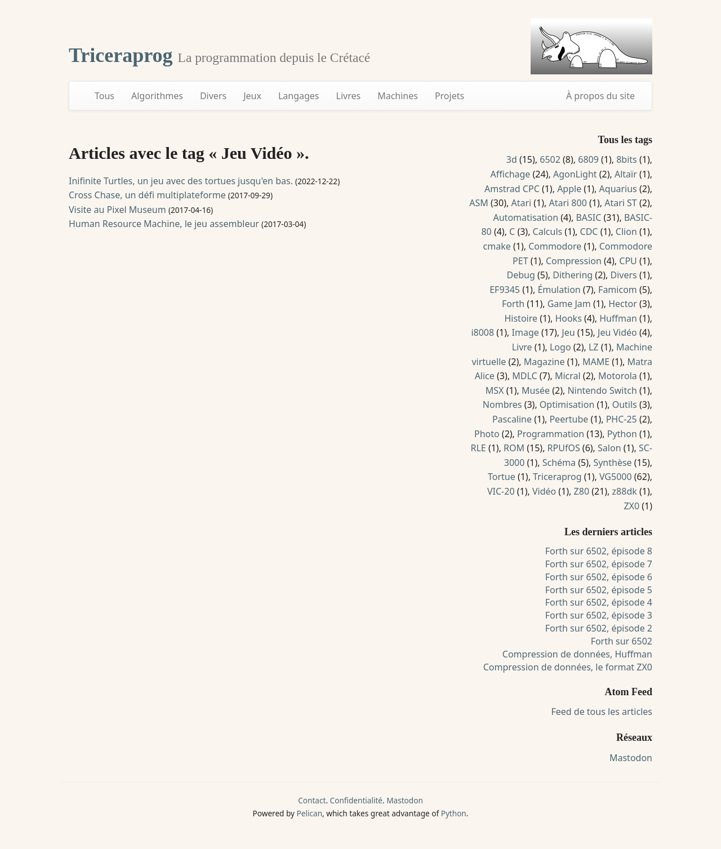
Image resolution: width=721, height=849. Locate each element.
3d (511, 159)
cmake (497, 246)
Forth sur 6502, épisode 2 (598, 628)
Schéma (559, 462)
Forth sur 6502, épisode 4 (598, 602)
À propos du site (600, 96)
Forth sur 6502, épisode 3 (598, 615)
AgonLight (575, 174)
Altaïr (626, 174)
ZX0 (631, 506)
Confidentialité (356, 800)
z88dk (624, 491)
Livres (348, 96)
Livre (522, 347)
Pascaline (512, 419)
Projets (449, 96)
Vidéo (544, 491)
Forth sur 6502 (621, 641)
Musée (536, 390)
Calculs (548, 231)
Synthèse (612, 462)
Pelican (309, 813)
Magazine (544, 361)
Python (622, 434)
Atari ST (620, 203)
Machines (397, 96)
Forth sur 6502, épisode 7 (598, 564)
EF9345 (504, 289)
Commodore (554, 246)
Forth (513, 303)
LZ (594, 347)
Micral (568, 376)
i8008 (482, 332)
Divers (213, 96)
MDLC (524, 376)
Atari (521, 203)
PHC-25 (621, 419)
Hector (622, 303)
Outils (624, 404)
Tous (104, 96)
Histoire (520, 318)
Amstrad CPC (512, 189)
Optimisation (567, 404)
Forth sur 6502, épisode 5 (598, 590)
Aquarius (618, 189)
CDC (589, 231)
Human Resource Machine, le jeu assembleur (164, 223)
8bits (626, 159)
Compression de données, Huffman (577, 654)
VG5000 (615, 476)
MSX (495, 390)
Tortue (501, 476)
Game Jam (569, 303)
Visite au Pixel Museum (117, 209)
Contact (312, 800)
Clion (626, 231)
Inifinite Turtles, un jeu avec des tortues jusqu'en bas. (181, 181)
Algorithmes (157, 96)
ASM (478, 203)
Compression (574, 261)
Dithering (573, 275)
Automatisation (526, 217)
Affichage (511, 174)
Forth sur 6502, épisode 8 (598, 551)
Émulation (558, 289)
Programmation (550, 434)
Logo (560, 347)
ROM (514, 448)
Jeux (252, 96)
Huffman (618, 318)
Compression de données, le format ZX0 (567, 667)
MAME (595, 361)
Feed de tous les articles (601, 711)
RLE (478, 448)
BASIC (588, 217)
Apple (569, 189)
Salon (609, 448)
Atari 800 (568, 203)
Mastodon (630, 758)
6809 (588, 159)
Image (525, 332)
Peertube (568, 419)
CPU (628, 261)
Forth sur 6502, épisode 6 (598, 577)
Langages (298, 96)
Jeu (568, 332)
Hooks (568, 318)
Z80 (581, 491)
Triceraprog (123, 55)
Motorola (617, 376)
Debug (521, 275)
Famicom (617, 289)
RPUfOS (564, 448)
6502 (550, 159)
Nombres (502, 404)
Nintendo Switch (602, 390)
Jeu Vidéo (617, 332)
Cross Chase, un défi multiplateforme (147, 195)
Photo (487, 434)
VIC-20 (501, 491)
